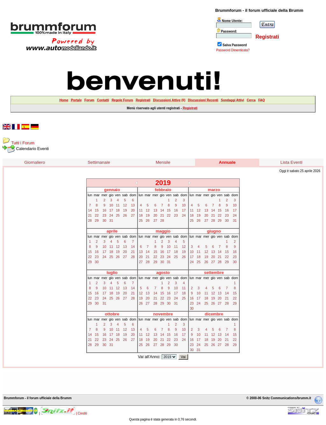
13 (133, 205)
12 (125, 205)
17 (111, 210)
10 (111, 205)
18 (118, 210)
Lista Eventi (291, 162)
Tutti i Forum (22, 142)
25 (118, 215)
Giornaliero (34, 162)
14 (90, 210)
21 (90, 215)
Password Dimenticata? (233, 50)
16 (104, 210)
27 (133, 215)
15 (97, 210)
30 (104, 220)
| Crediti (81, 413)
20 (133, 210)
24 (111, 215)
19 (125, 210)
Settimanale (99, 162)
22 (97, 215)
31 (111, 220)
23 (104, 215)
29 (97, 220)
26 (125, 215)
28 (90, 220)
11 (118, 205)
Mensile (163, 162)
